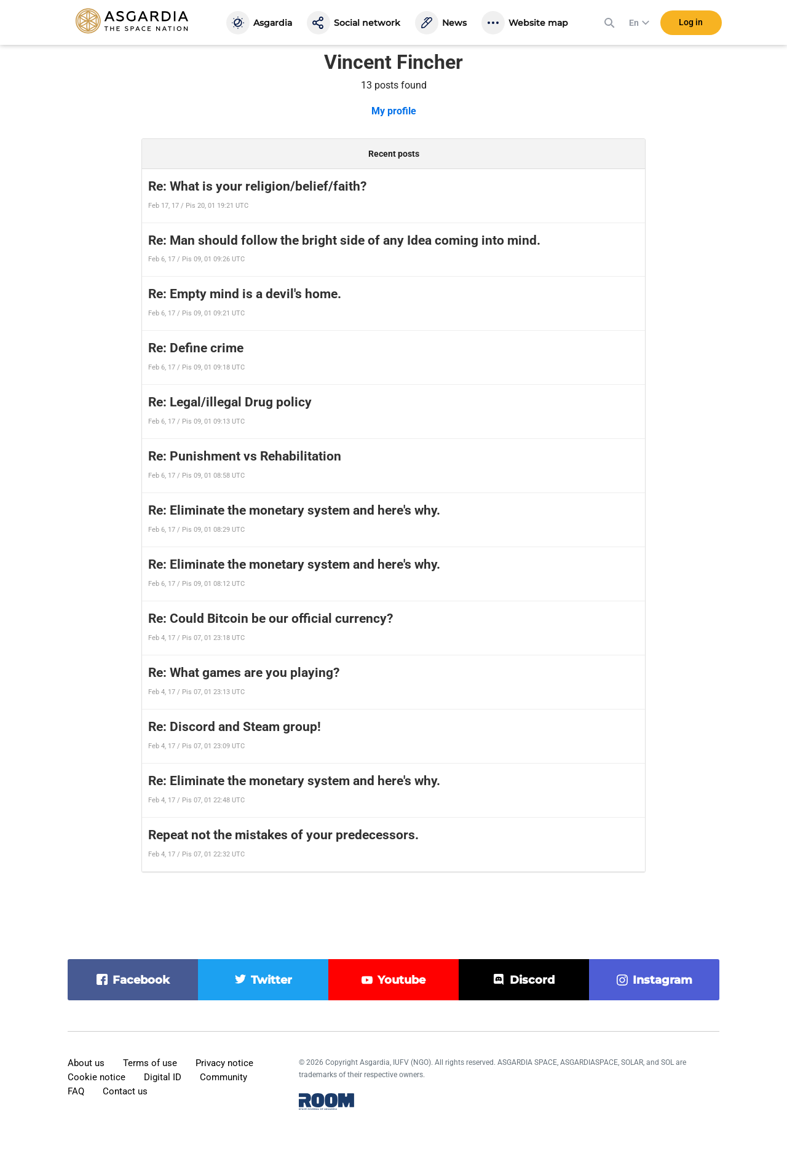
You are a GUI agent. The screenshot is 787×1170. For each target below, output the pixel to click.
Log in (691, 24)
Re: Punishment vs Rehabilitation (244, 456)
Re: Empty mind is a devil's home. (244, 294)
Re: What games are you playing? (243, 672)
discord (532, 980)
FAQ (76, 1091)
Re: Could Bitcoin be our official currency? (270, 618)
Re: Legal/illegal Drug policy (230, 402)
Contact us (125, 1091)
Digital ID (162, 1077)
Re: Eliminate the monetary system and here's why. (294, 510)
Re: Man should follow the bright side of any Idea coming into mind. (344, 240)
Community (223, 1077)
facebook (141, 980)
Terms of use (150, 1063)
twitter (271, 980)
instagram (662, 980)
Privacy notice (224, 1063)
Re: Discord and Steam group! (234, 726)
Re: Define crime (195, 348)
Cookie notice (96, 1077)
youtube (401, 980)
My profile (393, 111)
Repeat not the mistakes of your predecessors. (283, 835)
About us (86, 1063)
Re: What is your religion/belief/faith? (257, 186)
